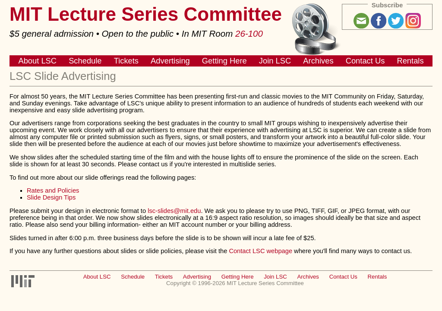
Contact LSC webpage (260, 251)
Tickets (126, 60)
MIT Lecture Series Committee (145, 14)
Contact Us (365, 60)
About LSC (37, 60)
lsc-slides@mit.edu (174, 210)
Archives (318, 60)
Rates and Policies (53, 190)
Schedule (85, 60)
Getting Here (224, 60)
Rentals (410, 60)
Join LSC (275, 60)
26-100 (249, 33)
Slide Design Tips (51, 197)
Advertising (170, 60)
